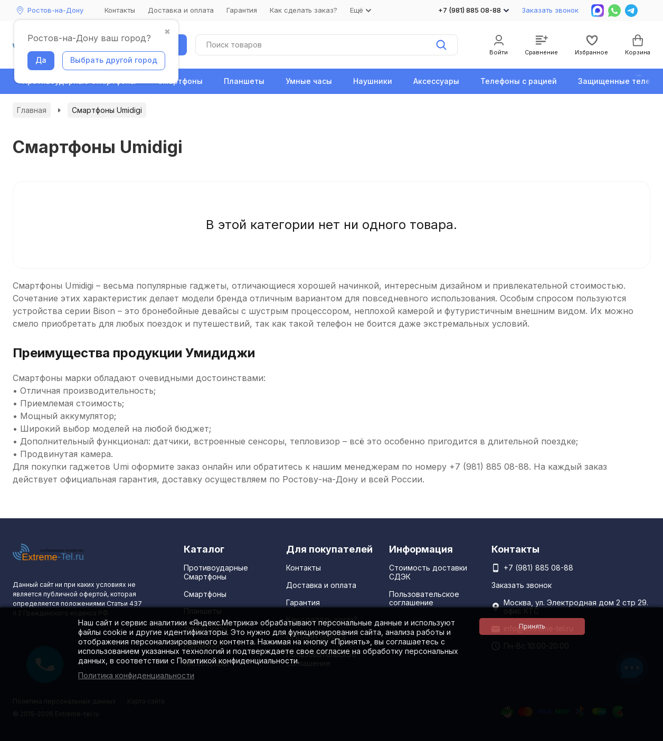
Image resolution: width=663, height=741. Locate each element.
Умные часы (309, 81)
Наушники (372, 81)
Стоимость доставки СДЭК (428, 572)
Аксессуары (436, 81)
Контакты (120, 10)
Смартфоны (180, 81)
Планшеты (244, 81)
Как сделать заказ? (303, 10)
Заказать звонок (550, 10)
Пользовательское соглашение (424, 598)
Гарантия (241, 10)
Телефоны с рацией (518, 81)
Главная (31, 110)
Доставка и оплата (181, 10)
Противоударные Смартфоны (216, 572)
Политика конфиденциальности (136, 675)
